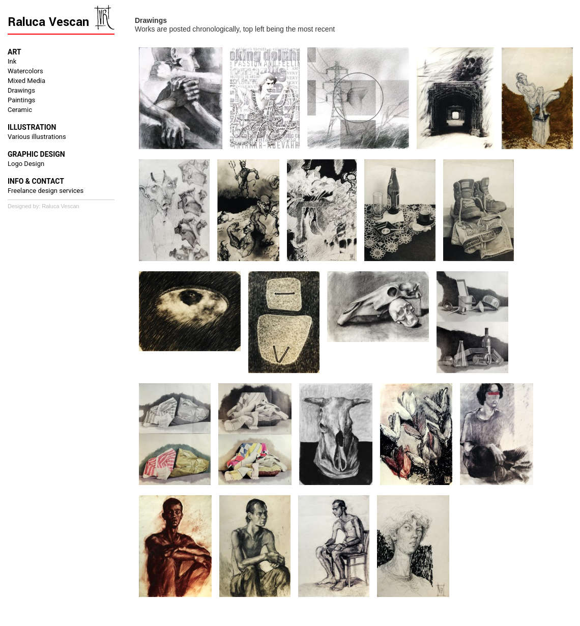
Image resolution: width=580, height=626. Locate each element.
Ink (12, 61)
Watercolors (25, 71)
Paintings (21, 100)
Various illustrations (37, 136)
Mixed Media (26, 80)
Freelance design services (45, 190)
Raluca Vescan (48, 22)
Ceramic (20, 109)
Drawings (21, 90)
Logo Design (26, 163)
